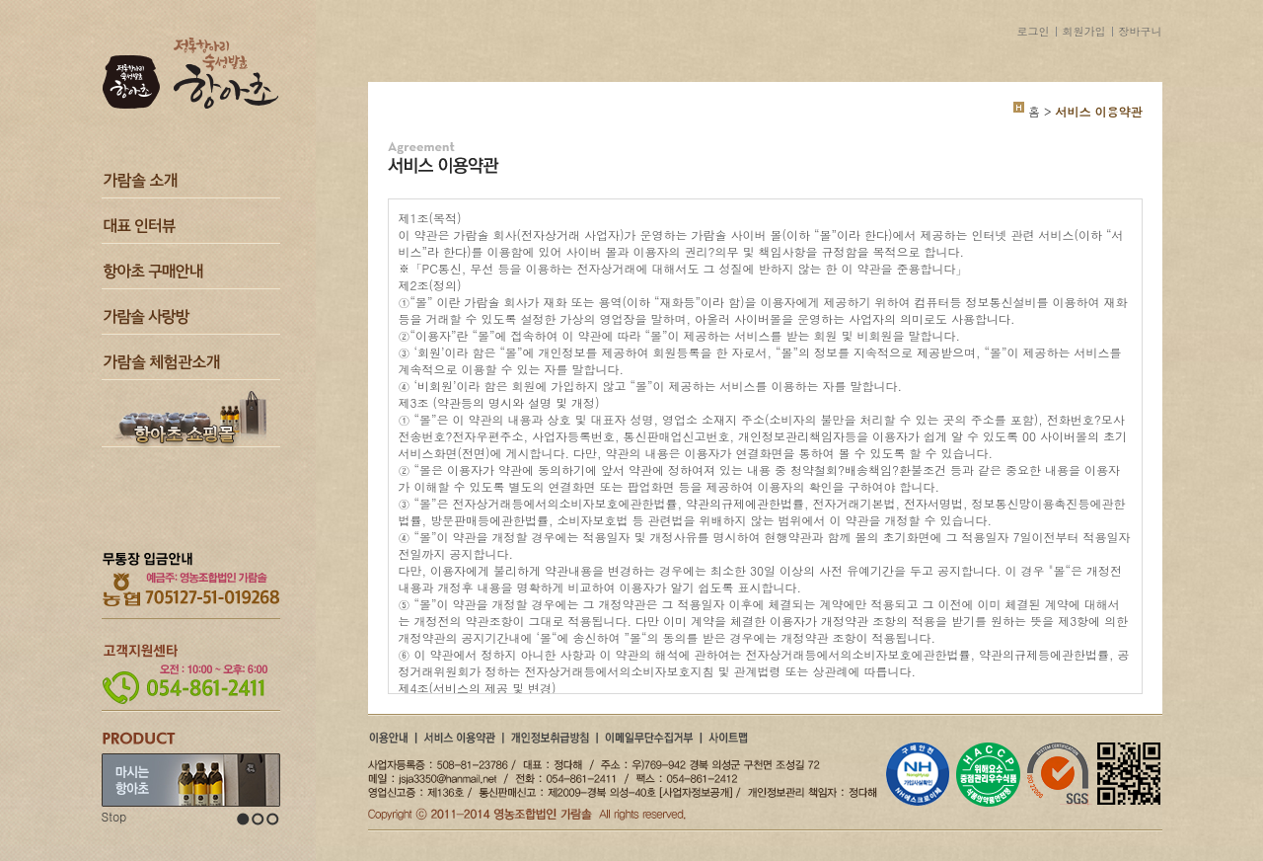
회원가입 (1084, 31)
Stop (114, 816)
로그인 (1033, 31)
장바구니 (1140, 31)
